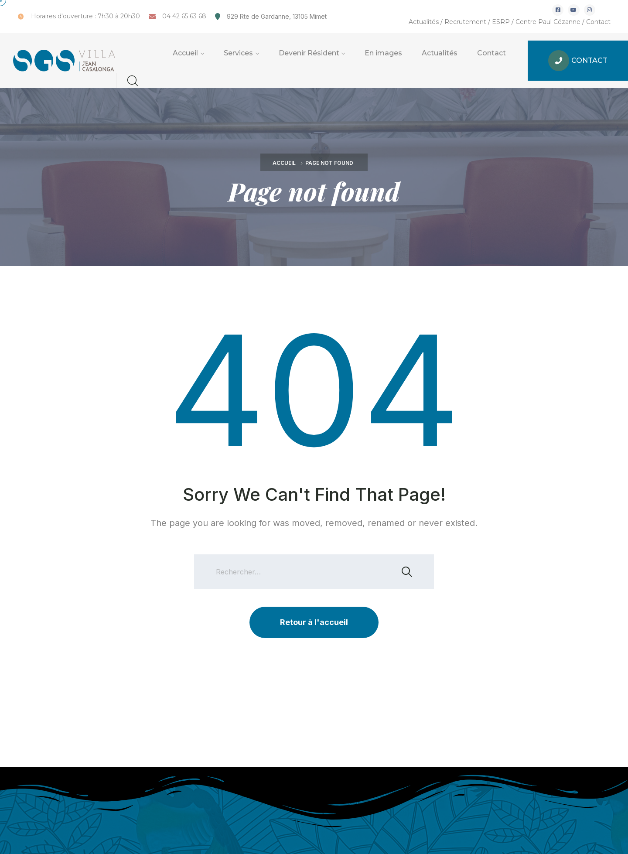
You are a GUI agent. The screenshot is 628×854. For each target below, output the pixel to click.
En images (383, 53)
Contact (598, 22)
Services (238, 53)
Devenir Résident (309, 53)
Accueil (185, 53)
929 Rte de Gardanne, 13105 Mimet (277, 16)
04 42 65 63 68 (184, 16)
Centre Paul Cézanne (547, 22)
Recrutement (465, 22)
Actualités (424, 22)
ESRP (501, 22)
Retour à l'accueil (314, 622)
